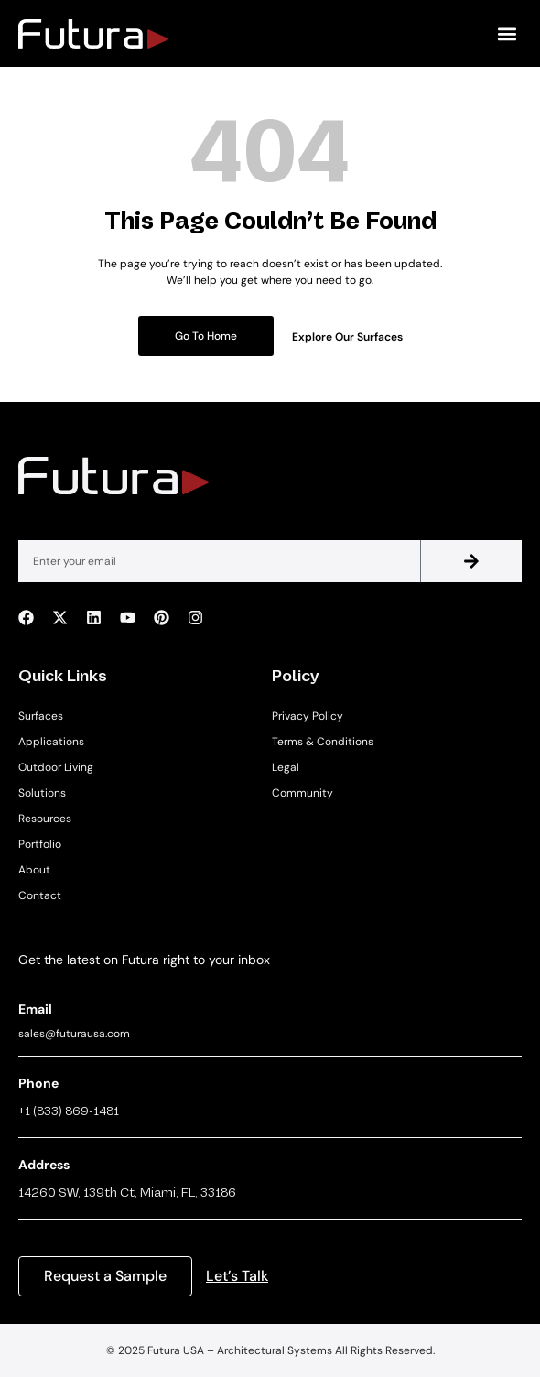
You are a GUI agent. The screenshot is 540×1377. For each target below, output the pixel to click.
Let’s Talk (237, 1275)
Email (35, 1009)
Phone (38, 1083)
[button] (506, 33)
